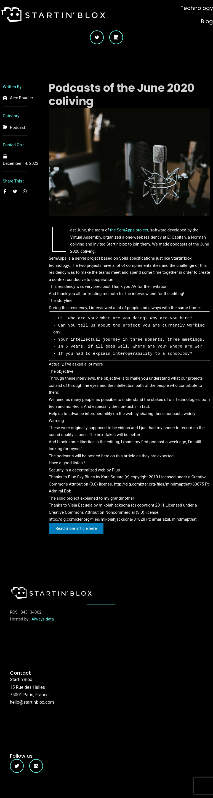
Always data (42, 619)
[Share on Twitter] (15, 191)
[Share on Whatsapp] (25, 191)
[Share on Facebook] (5, 191)
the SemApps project (129, 230)
